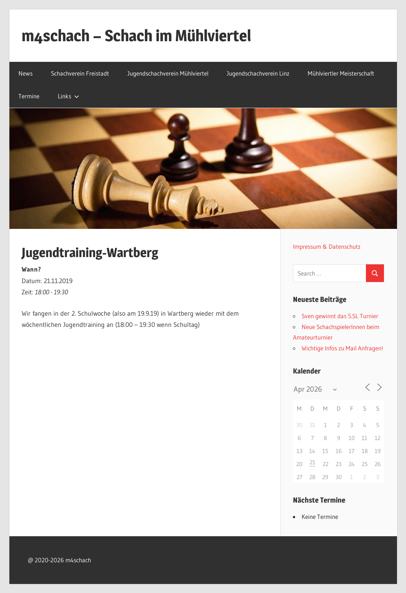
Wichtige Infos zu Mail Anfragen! (342, 348)
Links (68, 96)
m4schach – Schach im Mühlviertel (136, 35)
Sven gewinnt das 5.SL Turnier (340, 316)
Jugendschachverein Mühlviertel (168, 73)
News (25, 73)
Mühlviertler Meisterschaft (341, 73)
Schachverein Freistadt (80, 73)
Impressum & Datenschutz (326, 246)
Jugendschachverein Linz (258, 73)
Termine (28, 96)
